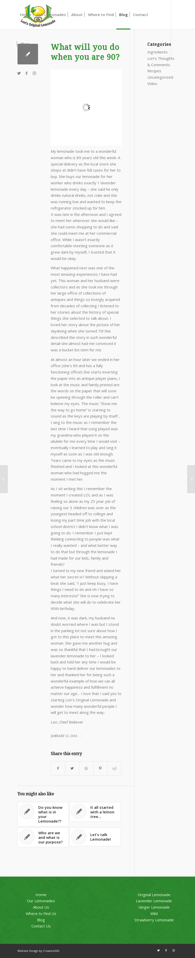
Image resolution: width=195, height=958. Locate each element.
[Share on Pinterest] (100, 768)
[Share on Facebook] (58, 768)
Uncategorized (160, 77)
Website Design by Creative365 (38, 951)
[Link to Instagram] (34, 73)
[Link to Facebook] (26, 73)
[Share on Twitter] (72, 768)
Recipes (154, 70)
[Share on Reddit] (114, 768)
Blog (41, 919)
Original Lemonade (154, 894)
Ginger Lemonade (154, 907)
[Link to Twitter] (19, 73)
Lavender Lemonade (154, 900)
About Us (41, 907)
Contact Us (41, 925)
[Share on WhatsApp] (86, 768)
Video (152, 83)
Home (41, 894)
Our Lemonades (41, 900)
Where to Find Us (41, 913)
